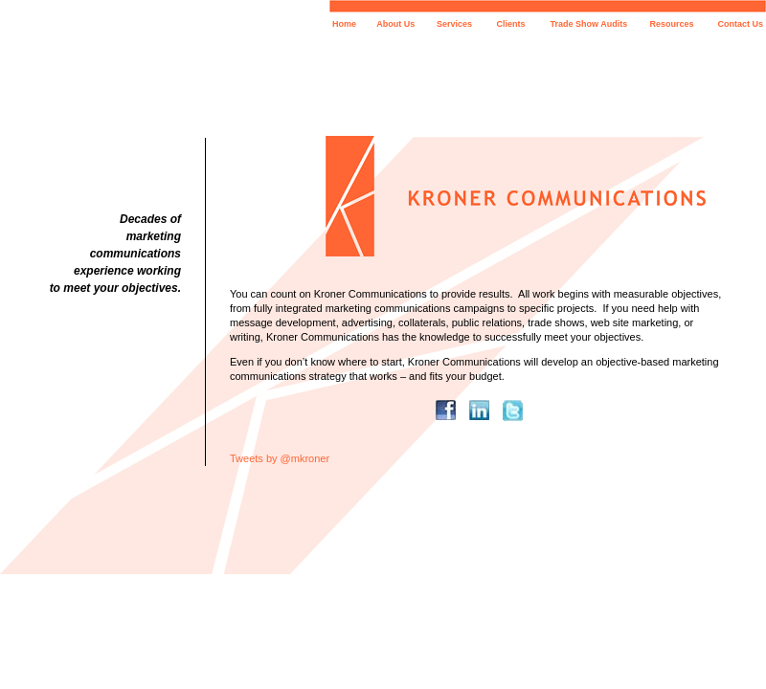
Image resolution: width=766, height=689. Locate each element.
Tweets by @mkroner (279, 458)
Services (454, 24)
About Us (395, 24)
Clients (511, 24)
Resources (672, 24)
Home (344, 24)
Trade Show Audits (589, 24)
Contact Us (740, 24)
